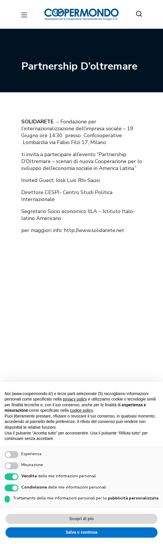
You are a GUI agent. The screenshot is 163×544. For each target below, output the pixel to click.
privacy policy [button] (75, 399)
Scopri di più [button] (81, 518)
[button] (139, 14)
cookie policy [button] (81, 410)
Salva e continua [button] (81, 532)
